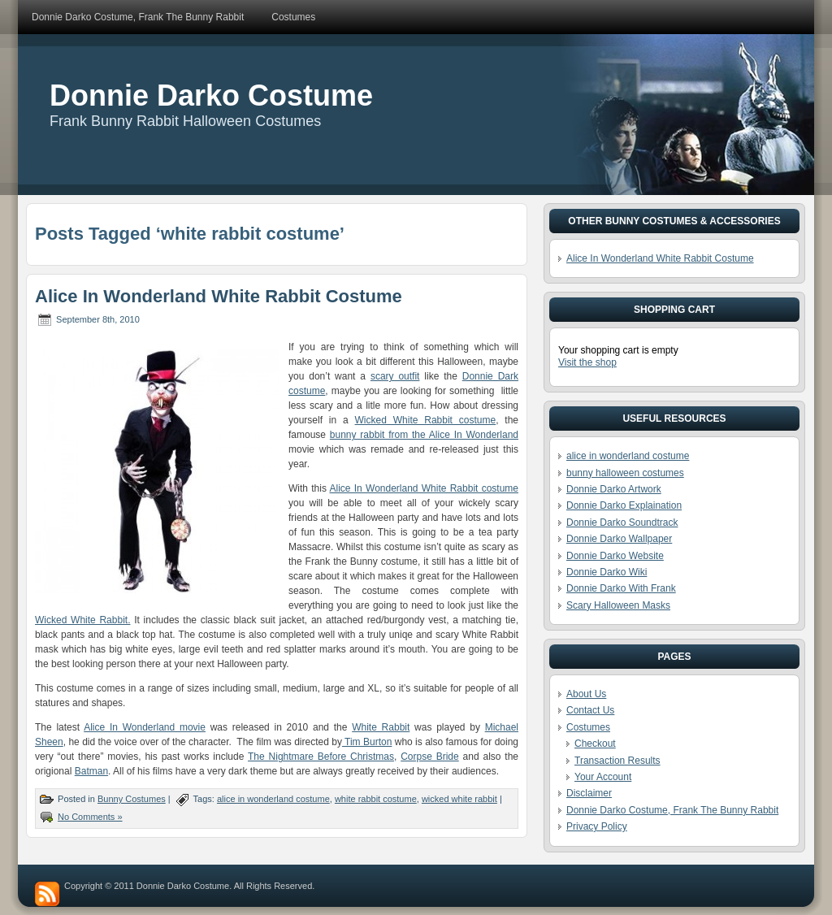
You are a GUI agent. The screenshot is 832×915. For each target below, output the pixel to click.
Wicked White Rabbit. (82, 620)
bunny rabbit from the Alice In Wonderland (424, 434)
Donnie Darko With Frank (621, 588)
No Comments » (90, 817)
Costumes (588, 727)
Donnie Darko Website (615, 556)
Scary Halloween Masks (618, 605)
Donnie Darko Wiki (606, 572)
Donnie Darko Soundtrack (622, 522)
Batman (91, 771)
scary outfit (395, 376)
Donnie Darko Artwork (613, 489)
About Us (586, 694)
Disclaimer (589, 793)
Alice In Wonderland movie (145, 727)
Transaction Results (617, 760)
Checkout (595, 743)
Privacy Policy (596, 826)
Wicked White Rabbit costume (425, 420)
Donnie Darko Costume (211, 95)
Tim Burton (367, 742)
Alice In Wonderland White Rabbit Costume (218, 296)
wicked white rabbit (459, 799)
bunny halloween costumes (625, 473)
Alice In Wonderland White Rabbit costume (424, 488)
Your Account (602, 777)
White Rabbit (381, 727)
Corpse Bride (430, 756)
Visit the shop (587, 362)
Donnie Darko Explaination (624, 505)
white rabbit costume (376, 799)
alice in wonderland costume (273, 799)
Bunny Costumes (132, 799)
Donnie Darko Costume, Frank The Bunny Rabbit (672, 810)
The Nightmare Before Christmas (321, 756)
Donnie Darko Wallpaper (619, 538)
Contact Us (590, 710)
